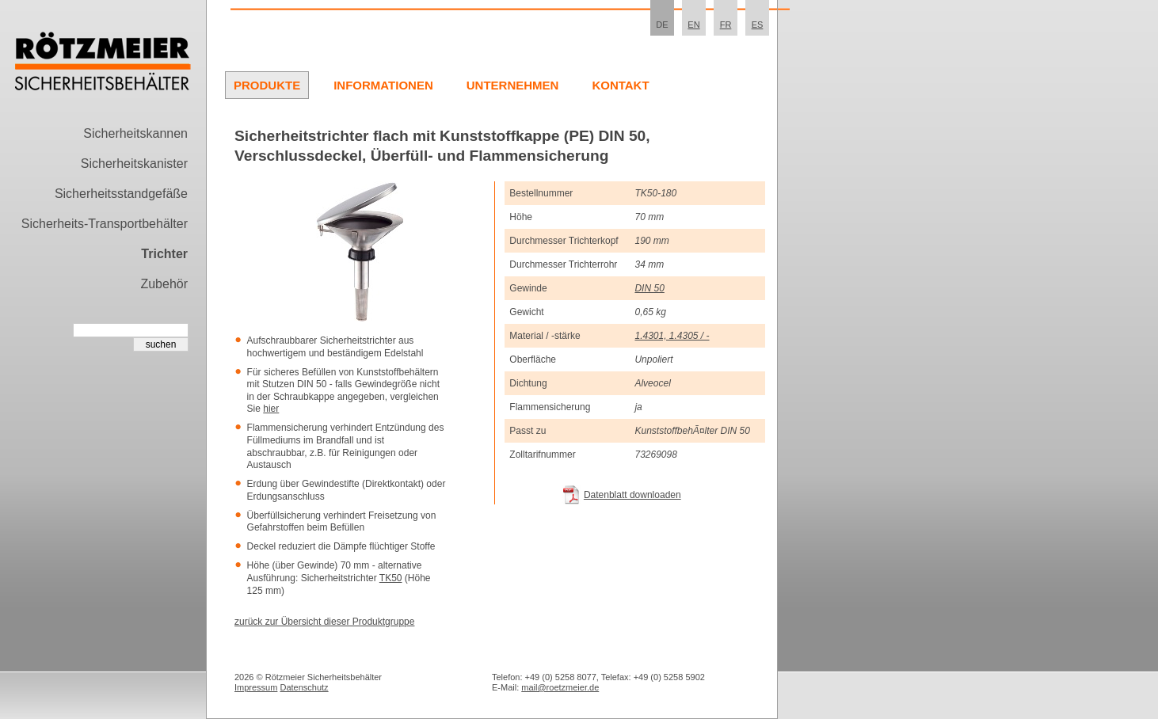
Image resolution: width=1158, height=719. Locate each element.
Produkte (267, 85)
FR (726, 24)
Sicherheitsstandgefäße (121, 193)
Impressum (255, 687)
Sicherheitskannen (135, 133)
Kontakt (620, 85)
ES (758, 24)
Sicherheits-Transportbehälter (104, 223)
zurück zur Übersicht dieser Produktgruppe (324, 621)
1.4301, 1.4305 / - (671, 335)
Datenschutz (304, 687)
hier (271, 408)
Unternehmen (513, 85)
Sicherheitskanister (134, 163)
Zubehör (164, 284)
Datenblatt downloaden (632, 494)
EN (693, 24)
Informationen (383, 85)
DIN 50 (649, 288)
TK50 (390, 578)
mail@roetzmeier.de (560, 687)
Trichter (164, 254)
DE (662, 24)
